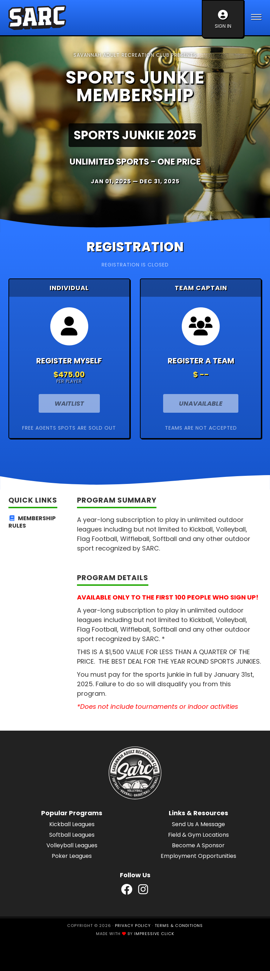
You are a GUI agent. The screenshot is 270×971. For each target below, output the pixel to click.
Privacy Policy (133, 925)
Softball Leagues (72, 835)
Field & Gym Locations (198, 835)
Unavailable (201, 403)
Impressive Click (154, 933)
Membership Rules (32, 522)
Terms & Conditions (179, 925)
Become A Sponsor (198, 845)
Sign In (222, 20)
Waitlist (69, 403)
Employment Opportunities (198, 856)
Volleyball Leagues (71, 845)
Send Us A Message (198, 824)
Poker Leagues (72, 856)
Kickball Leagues (72, 824)
